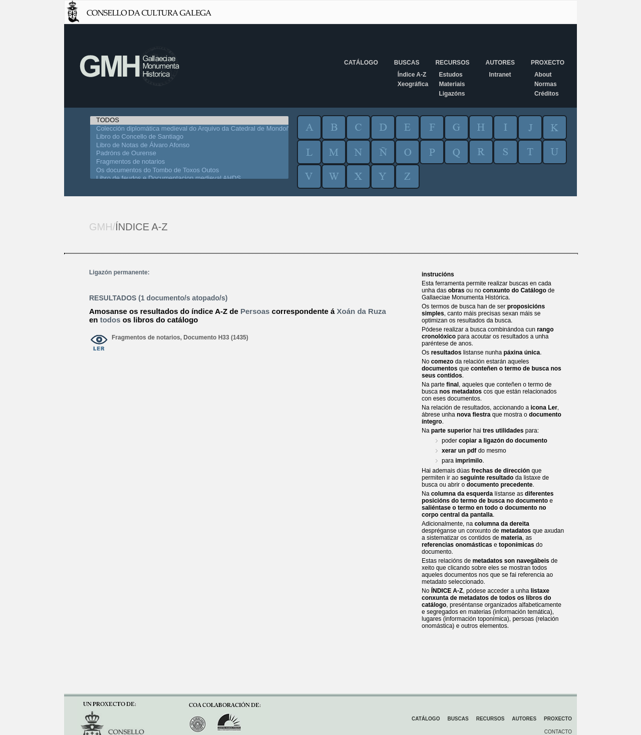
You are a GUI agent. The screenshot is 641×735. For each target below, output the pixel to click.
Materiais (452, 84)
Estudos (450, 74)
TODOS (189, 120)
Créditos (546, 93)
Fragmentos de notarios (189, 162)
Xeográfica (413, 84)
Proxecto (547, 62)
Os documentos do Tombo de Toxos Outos (189, 170)
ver (99, 343)
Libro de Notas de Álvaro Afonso (189, 145)
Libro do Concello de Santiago (189, 137)
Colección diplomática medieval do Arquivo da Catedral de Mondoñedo (189, 129)
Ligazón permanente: (119, 272)
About (543, 74)
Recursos (452, 62)
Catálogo (361, 62)
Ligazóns (452, 93)
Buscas (407, 62)
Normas (545, 84)
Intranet (500, 74)
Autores (499, 62)
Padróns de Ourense (189, 153)
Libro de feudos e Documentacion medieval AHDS (189, 178)
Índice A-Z (412, 74)
